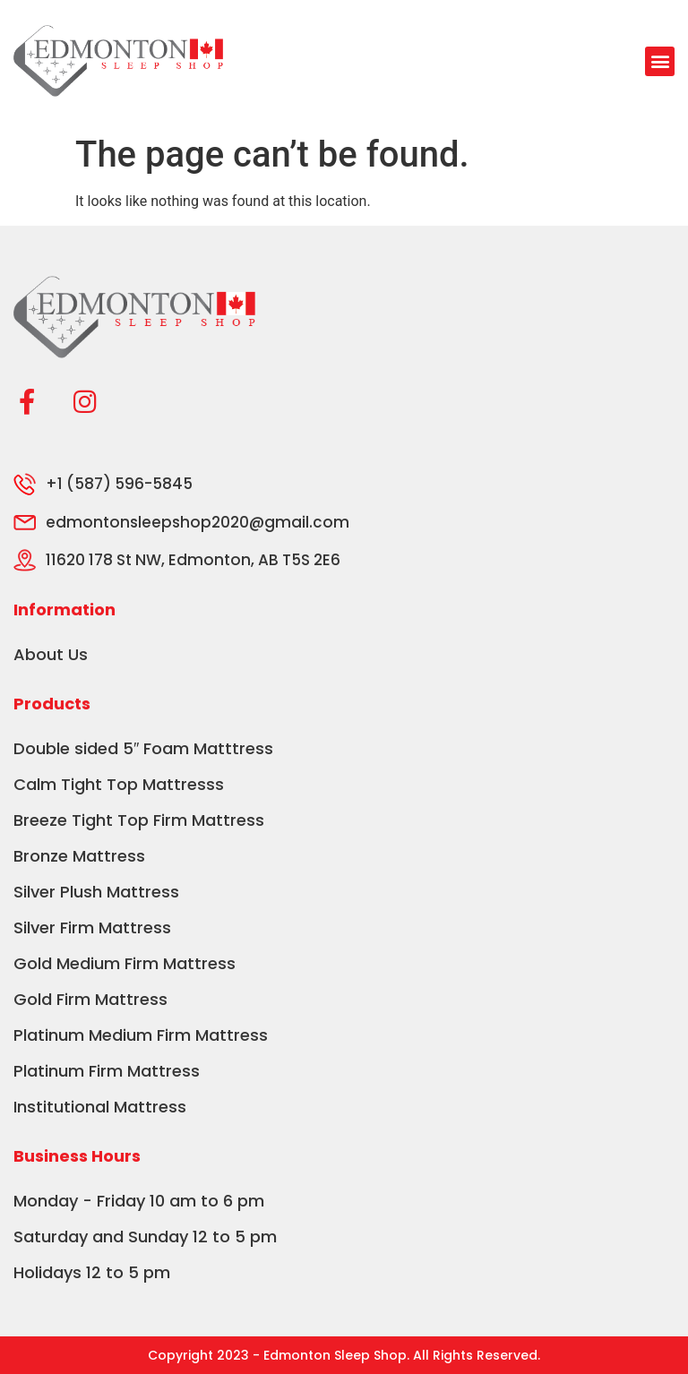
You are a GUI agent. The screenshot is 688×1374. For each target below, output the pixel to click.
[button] (660, 61)
